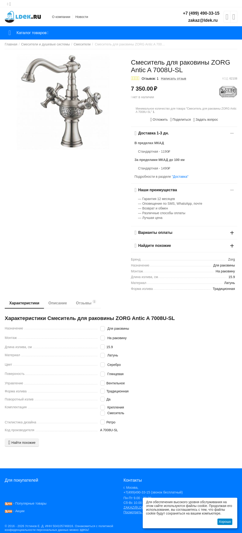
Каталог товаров (33, 33)
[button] (180, 119)
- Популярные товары (26, 503)
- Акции (15, 511)
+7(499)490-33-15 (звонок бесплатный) (153, 492)
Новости (81, 17)
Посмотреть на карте (139, 512)
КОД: (225, 78)
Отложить (159, 119)
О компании (61, 17)
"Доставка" (180, 176)
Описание (58, 303)
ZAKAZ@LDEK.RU (137, 507)
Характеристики (24, 303)
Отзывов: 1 (150, 78)
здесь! (84, 530)
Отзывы (87, 302)
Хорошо (225, 522)
